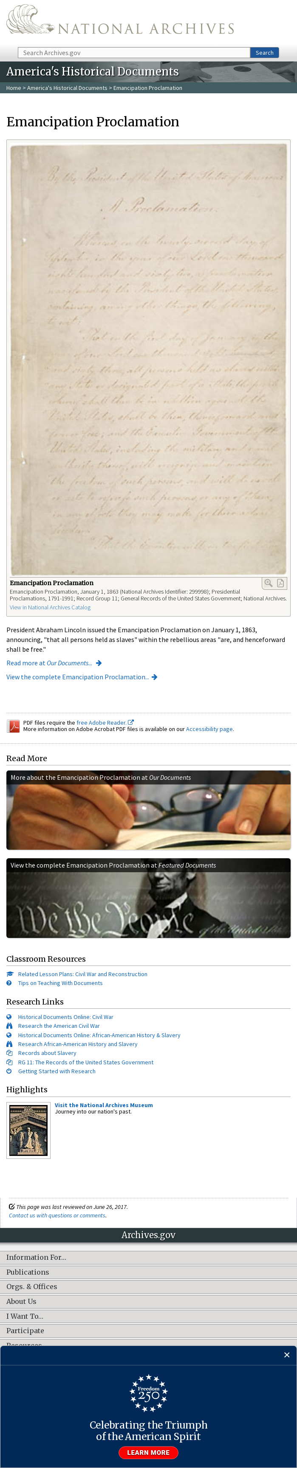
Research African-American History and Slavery (78, 1044)
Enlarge (268, 583)
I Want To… (24, 1316)
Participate (25, 1331)
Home (13, 88)
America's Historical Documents (67, 88)
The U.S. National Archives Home (120, 23)
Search (265, 52)
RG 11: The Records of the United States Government (85, 1062)
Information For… (36, 1257)
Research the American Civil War (59, 1026)
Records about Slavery (47, 1053)
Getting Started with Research (57, 1071)
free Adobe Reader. (105, 722)
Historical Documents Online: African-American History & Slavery (99, 1035)
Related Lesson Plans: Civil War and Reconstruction (82, 974)
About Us (21, 1302)
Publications (27, 1272)
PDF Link (280, 583)
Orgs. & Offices (31, 1287)
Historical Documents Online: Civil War (65, 1017)
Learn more (148, 1453)
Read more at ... (49, 663)
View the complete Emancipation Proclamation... (77, 677)
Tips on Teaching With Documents (60, 983)
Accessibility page (209, 729)
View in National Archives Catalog (50, 607)
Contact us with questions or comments (57, 1215)
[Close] (287, 1355)
